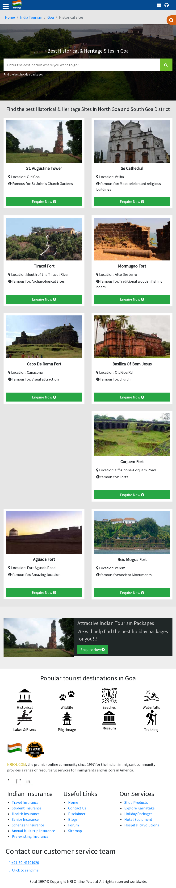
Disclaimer (76, 813)
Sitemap (75, 830)
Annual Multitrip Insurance (33, 830)
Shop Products (136, 802)
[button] (9, 638)
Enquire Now (44, 201)
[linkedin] (28, 781)
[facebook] (16, 781)
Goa (50, 17)
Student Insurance (26, 808)
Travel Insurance (25, 802)
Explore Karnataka (139, 808)
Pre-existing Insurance (30, 836)
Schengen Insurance (28, 825)
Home (10, 17)
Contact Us (77, 808)
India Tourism (31, 17)
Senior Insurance (25, 819)
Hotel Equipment (138, 819)
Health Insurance (26, 813)
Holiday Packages (138, 813)
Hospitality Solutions (141, 825)
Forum (73, 825)
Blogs (73, 819)
